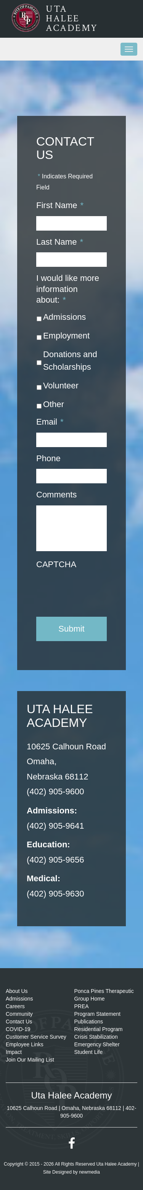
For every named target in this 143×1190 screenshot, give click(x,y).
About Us (17, 991)
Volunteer (61, 385)
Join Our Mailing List (30, 1060)
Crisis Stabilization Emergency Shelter (97, 1040)
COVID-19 (18, 1029)
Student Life (88, 1052)
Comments (56, 494)
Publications (88, 1021)
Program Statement (97, 1014)
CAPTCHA (56, 564)
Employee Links (24, 1044)
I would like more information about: (67, 289)
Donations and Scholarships (70, 361)
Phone (48, 458)
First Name (60, 205)
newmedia (89, 1172)
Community (19, 1014)
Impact (14, 1052)
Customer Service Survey (36, 1037)
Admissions (64, 317)
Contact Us (19, 1021)
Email (50, 422)
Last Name (59, 242)
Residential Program (98, 1029)
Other (53, 404)
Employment (66, 335)
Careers (15, 1006)
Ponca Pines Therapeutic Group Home (104, 995)
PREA (81, 1006)
